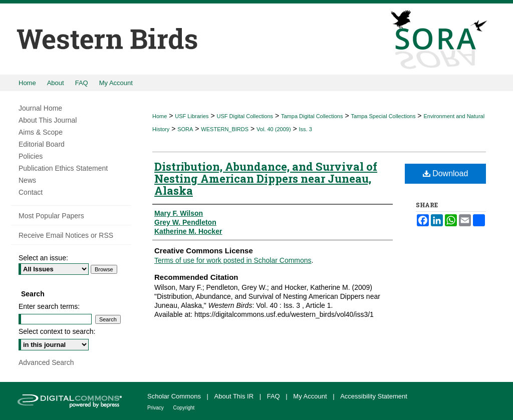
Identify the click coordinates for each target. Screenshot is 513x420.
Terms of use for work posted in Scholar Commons (233, 260)
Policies (31, 156)
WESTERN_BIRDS (224, 129)
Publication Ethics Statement (63, 168)
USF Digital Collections (245, 116)
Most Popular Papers (51, 216)
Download (445, 173)
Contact (31, 192)
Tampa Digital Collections (312, 116)
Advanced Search (46, 362)
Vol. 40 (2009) (273, 129)
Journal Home (40, 108)
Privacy (156, 407)
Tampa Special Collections (383, 116)
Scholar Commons (175, 396)
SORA (185, 129)
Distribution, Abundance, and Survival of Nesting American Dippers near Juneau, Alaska (265, 178)
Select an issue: (43, 258)
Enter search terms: (49, 306)
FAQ (274, 396)
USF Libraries (191, 116)
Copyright (184, 407)
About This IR (234, 396)
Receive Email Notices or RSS (66, 235)
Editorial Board (42, 144)
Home (159, 116)
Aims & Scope (41, 132)
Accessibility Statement (373, 396)
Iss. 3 (305, 129)
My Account (311, 396)
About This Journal (48, 120)
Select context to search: (57, 331)
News (27, 180)
